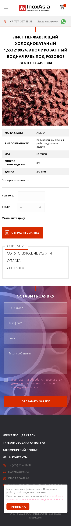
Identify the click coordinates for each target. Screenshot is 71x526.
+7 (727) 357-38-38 (21, 21)
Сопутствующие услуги (29, 253)
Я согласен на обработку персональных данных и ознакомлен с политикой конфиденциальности (36, 383)
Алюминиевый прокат (20, 450)
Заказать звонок (47, 21)
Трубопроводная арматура (24, 442)
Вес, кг (6, 206)
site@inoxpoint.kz (18, 471)
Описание (16, 246)
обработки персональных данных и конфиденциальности (34, 497)
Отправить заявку (25, 233)
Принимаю (17, 506)
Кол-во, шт (9, 195)
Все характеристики (13, 180)
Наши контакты (15, 457)
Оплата (13, 260)
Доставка (15, 268)
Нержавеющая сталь (19, 435)
